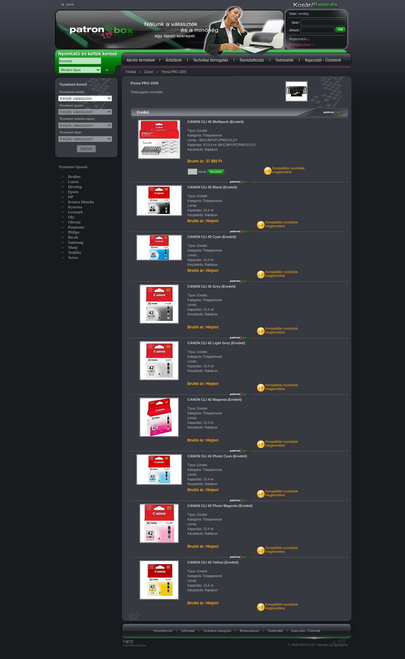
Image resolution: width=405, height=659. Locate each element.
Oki (71, 217)
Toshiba (74, 252)
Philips (73, 232)
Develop (75, 186)
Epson (73, 191)
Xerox (73, 257)
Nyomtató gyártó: (71, 105)
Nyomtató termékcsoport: (77, 118)
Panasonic (76, 227)
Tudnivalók (275, 630)
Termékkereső (162, 630)
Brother (74, 176)
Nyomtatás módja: (72, 92)
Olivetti (74, 222)
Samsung (75, 242)
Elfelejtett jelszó (301, 44)
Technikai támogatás (217, 630)
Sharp (73, 247)
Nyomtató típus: (70, 132)
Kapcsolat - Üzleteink (306, 630)
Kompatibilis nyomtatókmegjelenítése (288, 170)
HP (70, 196)
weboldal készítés (134, 644)
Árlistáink (188, 630)
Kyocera (75, 206)
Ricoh (73, 237)
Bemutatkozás (249, 630)
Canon (148, 72)
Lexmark (75, 212)
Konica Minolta (81, 201)
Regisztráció (299, 39)
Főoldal (131, 72)
